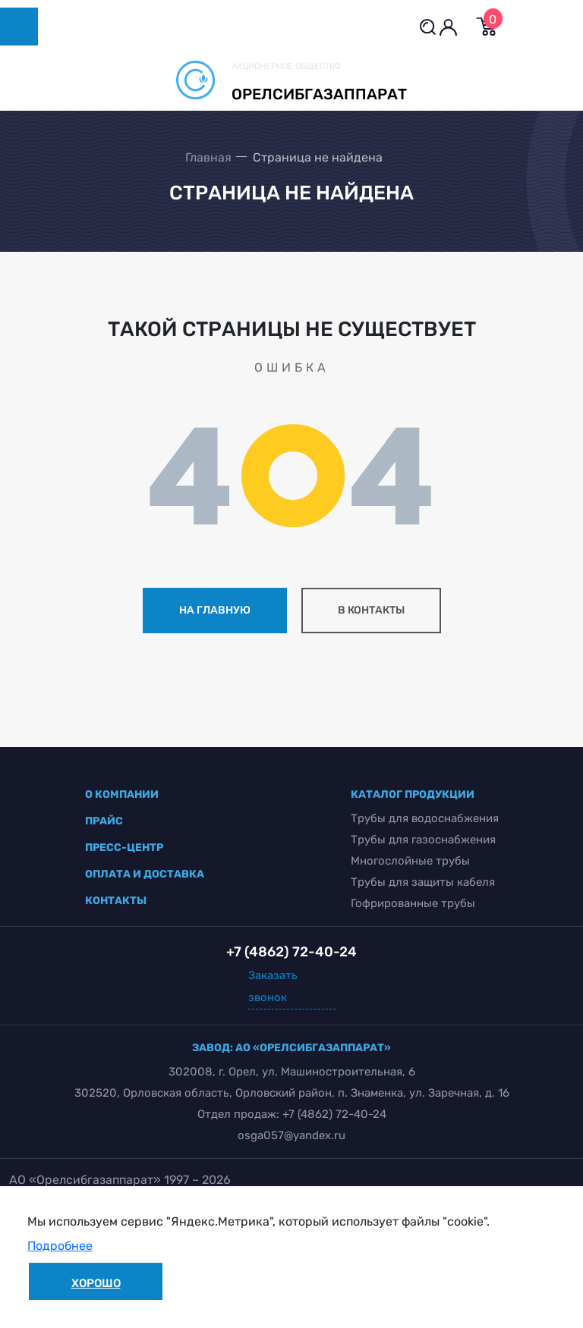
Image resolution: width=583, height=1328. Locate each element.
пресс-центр (124, 847)
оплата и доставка (144, 874)
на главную (215, 610)
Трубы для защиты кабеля (423, 882)
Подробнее (60, 1246)
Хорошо (96, 1283)
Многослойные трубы (410, 861)
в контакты (371, 610)
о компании (122, 794)
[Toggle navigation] (19, 27)
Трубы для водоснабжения (425, 818)
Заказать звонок (273, 986)
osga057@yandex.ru (291, 1135)
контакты (116, 900)
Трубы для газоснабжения (423, 839)
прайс (104, 821)
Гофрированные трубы (413, 903)
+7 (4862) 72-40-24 (334, 1114)
